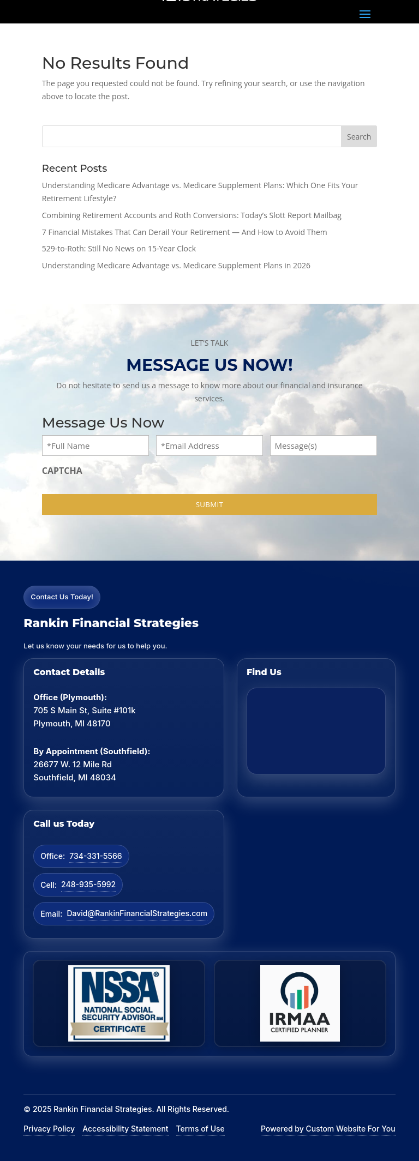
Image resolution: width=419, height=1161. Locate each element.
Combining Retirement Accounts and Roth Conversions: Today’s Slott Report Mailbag (192, 215)
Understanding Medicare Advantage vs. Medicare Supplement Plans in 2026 (176, 265)
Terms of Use (200, 1128)
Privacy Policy (49, 1128)
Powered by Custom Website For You (328, 1128)
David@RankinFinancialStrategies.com (137, 913)
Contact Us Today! (62, 596)
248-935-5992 (88, 884)
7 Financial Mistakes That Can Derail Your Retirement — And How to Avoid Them (184, 232)
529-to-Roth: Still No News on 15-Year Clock (119, 248)
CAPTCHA (62, 471)
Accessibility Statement (125, 1128)
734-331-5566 (95, 856)
